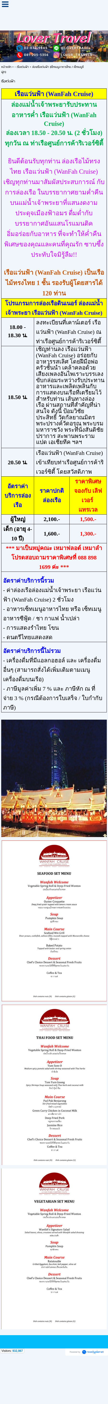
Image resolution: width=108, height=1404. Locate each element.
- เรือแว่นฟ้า (22, 67)
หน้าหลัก (6, 67)
